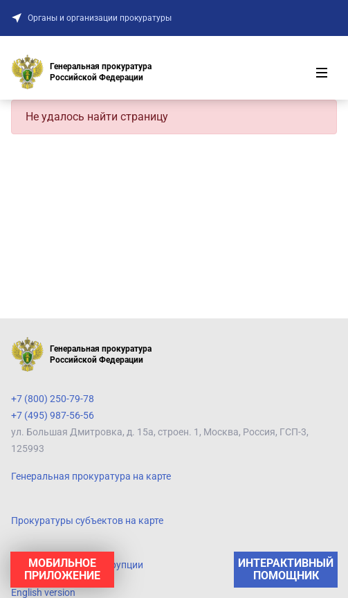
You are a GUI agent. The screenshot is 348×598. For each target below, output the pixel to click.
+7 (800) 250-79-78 (52, 398)
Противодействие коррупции (77, 564)
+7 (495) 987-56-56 (52, 415)
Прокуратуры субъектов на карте (87, 520)
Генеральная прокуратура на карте (91, 476)
